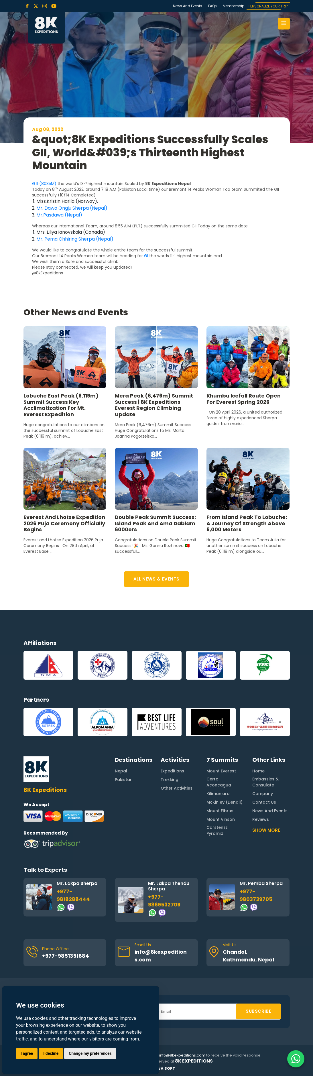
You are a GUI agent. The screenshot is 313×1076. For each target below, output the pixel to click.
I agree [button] (27, 1053)
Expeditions (172, 743)
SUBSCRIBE (258, 983)
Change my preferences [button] (90, 1053)
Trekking (169, 752)
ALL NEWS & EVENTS (156, 579)
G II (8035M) (44, 183)
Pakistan (124, 752)
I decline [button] (50, 1053)
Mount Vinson (220, 791)
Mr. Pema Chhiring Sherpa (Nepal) (74, 239)
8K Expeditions (194, 1061)
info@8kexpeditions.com (161, 927)
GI (146, 256)
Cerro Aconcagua (218, 754)
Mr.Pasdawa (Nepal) (59, 215)
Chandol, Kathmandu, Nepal (248, 927)
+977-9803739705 (256, 867)
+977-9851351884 (65, 927)
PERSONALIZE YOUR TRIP (268, 6)
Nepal (121, 743)
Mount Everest (221, 743)
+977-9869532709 (164, 872)
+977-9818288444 (73, 867)
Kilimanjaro (218, 766)
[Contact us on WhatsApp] (295, 1058)
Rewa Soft (163, 1068)
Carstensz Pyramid (217, 803)
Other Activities (176, 760)
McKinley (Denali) (224, 774)
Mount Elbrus (219, 783)
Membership (233, 5)
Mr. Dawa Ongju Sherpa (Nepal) (71, 208)
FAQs (212, 5)
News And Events (187, 5)
